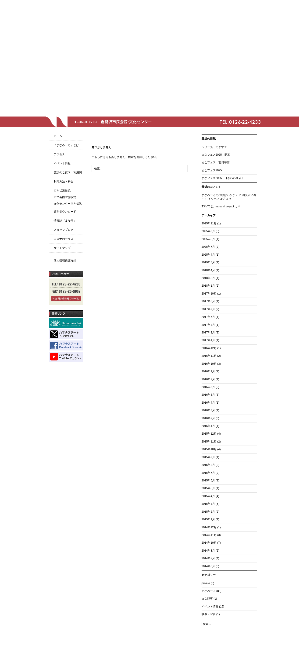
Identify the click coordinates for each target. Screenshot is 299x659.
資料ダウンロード (65, 211)
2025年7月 (208, 246)
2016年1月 (208, 426)
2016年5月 (208, 394)
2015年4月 (208, 496)
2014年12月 (209, 527)
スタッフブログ (63, 229)
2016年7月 (208, 379)
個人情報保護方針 (65, 260)
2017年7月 (208, 309)
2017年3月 (208, 324)
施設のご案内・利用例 (68, 172)
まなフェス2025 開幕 (216, 154)
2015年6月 (208, 480)
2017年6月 (208, 317)
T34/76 (206, 206)
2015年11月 (209, 441)
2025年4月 (208, 254)
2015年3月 (208, 503)
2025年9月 (208, 231)
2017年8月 (208, 301)
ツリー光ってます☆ (214, 147)
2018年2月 (208, 278)
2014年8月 (208, 550)
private (206, 583)
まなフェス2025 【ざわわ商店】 (223, 178)
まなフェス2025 (212, 170)
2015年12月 (209, 433)
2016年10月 (209, 363)
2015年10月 (209, 449)
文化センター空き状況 (68, 203)
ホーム (58, 136)
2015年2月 (208, 511)
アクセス (59, 154)
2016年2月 (208, 418)
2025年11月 (209, 223)
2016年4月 (208, 402)
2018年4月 (208, 270)
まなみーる (209, 591)
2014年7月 (208, 558)
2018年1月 (208, 285)
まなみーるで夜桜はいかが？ (220, 195)
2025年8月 (208, 239)
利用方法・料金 (63, 181)
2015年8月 (208, 465)
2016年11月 (209, 355)
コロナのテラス (63, 238)
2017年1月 (208, 340)
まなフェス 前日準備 (216, 162)
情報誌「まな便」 (65, 220)
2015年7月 (208, 472)
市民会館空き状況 (65, 197)
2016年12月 (209, 348)
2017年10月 (209, 293)
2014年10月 (209, 542)
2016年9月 (208, 371)
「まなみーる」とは (66, 145)
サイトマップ (62, 248)
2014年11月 (209, 535)
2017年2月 (208, 332)
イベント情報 (210, 606)
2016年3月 (208, 410)
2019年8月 (208, 262)
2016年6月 (208, 387)
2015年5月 (208, 488)
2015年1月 (208, 519)
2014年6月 (208, 566)
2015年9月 (208, 457)
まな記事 (207, 598)
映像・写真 (209, 614)
